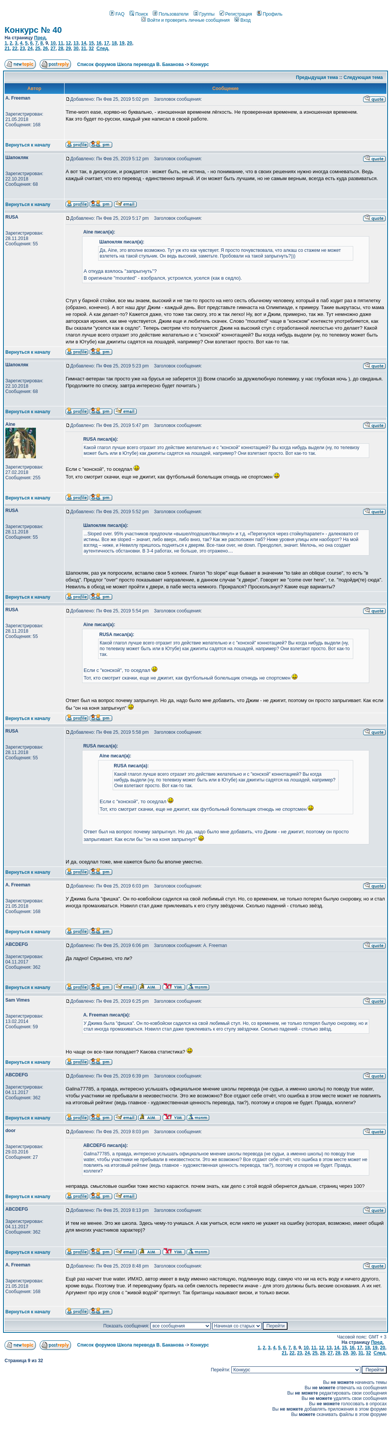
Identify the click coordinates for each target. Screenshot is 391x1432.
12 (68, 43)
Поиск (138, 14)
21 (7, 48)
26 (45, 48)
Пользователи (170, 14)
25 (37, 48)
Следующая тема (363, 77)
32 (91, 48)
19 (122, 43)
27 (52, 48)
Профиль (270, 14)
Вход (242, 20)
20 (129, 43)
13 (75, 43)
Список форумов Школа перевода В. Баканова (130, 64)
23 (22, 48)
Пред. (40, 37)
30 (75, 48)
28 (60, 48)
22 (14, 48)
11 (60, 43)
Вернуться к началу (27, 145)
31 (83, 48)
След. (102, 48)
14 (83, 43)
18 (113, 43)
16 (98, 43)
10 (52, 43)
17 (106, 43)
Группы (204, 14)
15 (91, 43)
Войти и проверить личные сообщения (185, 20)
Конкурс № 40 (33, 30)
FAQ (117, 14)
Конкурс (200, 64)
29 (68, 48)
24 (29, 48)
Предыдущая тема (317, 77)
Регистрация (236, 14)
